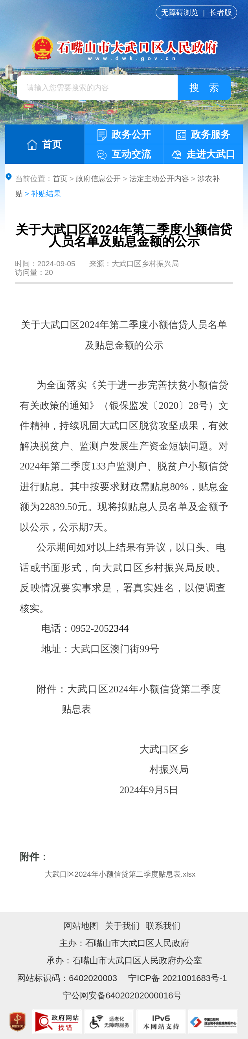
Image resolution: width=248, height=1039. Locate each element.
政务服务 (203, 134)
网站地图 (81, 926)
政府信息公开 (98, 178)
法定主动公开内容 (159, 178)
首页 (44, 144)
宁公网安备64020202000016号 (122, 995)
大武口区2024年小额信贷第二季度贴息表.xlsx (120, 874)
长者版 (220, 12)
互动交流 (124, 154)
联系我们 (163, 926)
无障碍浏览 (179, 12)
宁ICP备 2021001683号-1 (176, 978)
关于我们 (122, 926)
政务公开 (124, 135)
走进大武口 (203, 154)
